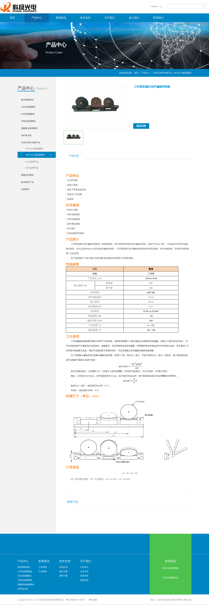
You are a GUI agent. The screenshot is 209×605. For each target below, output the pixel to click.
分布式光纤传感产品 (162, 73)
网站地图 (92, 600)
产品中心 (146, 73)
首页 (12, 17)
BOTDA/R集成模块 (182, 73)
